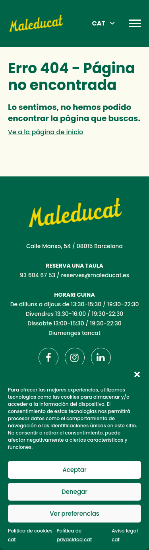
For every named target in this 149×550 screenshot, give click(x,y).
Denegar (74, 491)
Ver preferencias (74, 513)
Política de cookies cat (30, 535)
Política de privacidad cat (74, 535)
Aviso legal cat (125, 535)
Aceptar (74, 470)
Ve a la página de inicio (45, 132)
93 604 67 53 (37, 275)
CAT (98, 23)
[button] (137, 374)
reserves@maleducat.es (95, 275)
